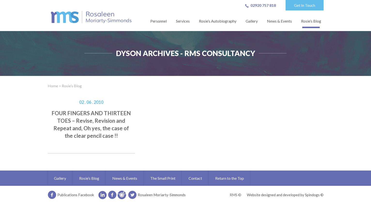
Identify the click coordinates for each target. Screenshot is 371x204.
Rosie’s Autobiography (217, 21)
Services (183, 21)
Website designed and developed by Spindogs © (285, 195)
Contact (195, 178)
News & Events (279, 21)
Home (53, 85)
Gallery (252, 21)
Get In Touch (304, 5)
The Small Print (162, 178)
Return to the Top (229, 178)
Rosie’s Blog (311, 21)
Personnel (158, 21)
